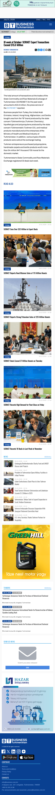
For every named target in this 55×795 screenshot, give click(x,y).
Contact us (5, 774)
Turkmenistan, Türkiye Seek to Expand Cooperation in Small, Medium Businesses (31, 500)
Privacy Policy (6, 772)
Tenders (7, 587)
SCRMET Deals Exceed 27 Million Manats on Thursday (23, 361)
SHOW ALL (47, 456)
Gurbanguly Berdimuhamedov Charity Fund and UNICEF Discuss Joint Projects (32, 464)
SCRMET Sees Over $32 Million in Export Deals (21, 229)
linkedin (13, 751)
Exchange (7, 37)
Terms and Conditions (9, 769)
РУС (48, 20)
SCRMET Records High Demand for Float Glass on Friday (24, 404)
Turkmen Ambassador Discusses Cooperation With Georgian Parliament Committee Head (30, 509)
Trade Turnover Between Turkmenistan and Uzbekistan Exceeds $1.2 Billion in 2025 (31, 492)
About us (5, 766)
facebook (3, 751)
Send (27, 667)
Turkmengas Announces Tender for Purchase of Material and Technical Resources (25, 597)
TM (43, 20)
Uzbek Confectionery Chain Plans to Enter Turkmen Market (30, 482)
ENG (38, 20)
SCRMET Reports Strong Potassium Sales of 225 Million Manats (27, 317)
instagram (18, 751)
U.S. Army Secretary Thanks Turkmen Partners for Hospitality (30, 518)
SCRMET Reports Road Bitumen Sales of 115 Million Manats (25, 273)
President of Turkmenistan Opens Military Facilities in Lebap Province (31, 474)
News (6, 456)
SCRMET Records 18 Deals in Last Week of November (23, 448)
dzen (23, 751)
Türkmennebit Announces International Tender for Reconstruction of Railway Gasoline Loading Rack (27, 611)
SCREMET (11, 108)
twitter (8, 751)
